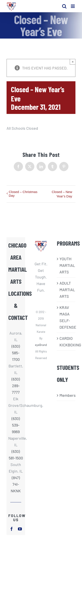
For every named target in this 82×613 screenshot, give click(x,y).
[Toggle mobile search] (64, 6)
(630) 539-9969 (16, 425)
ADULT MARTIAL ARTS (66, 290)
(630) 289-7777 (16, 386)
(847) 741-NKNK (16, 484)
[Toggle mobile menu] (73, 6)
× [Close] (73, 62)
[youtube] (20, 529)
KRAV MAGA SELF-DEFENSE (66, 317)
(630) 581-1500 (16, 454)
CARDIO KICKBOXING (66, 341)
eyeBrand (41, 345)
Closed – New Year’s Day (62, 194)
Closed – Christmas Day (23, 193)
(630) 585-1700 (16, 353)
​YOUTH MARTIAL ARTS (66, 265)
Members (66, 395)
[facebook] (12, 529)
